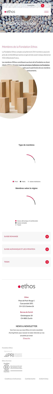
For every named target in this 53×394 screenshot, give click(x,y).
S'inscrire (26, 338)
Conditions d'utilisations (13, 379)
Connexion (30, 5)
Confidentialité (30, 379)
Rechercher (42, 5)
